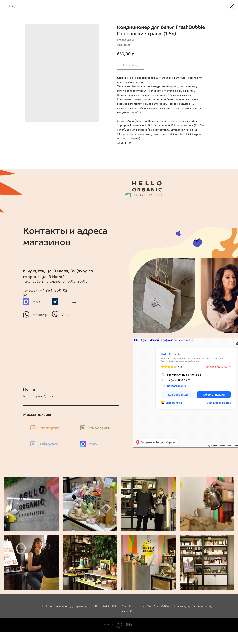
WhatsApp (41, 314)
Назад (12, 6)
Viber (65, 314)
